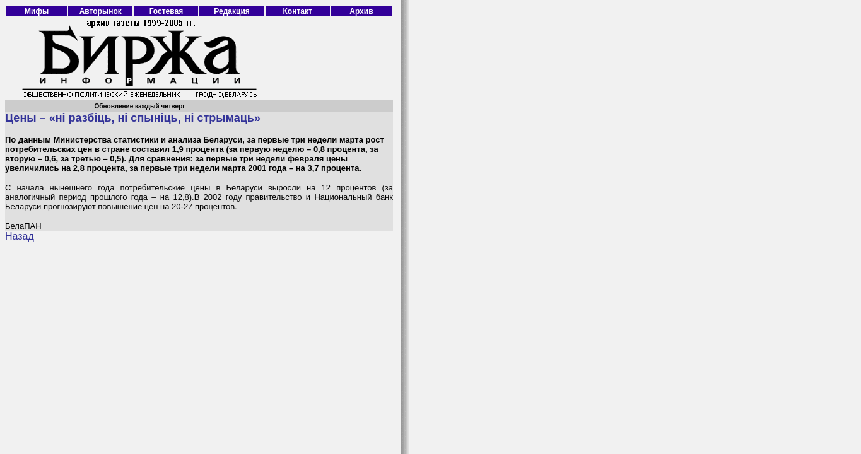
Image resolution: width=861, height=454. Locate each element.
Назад (19, 236)
